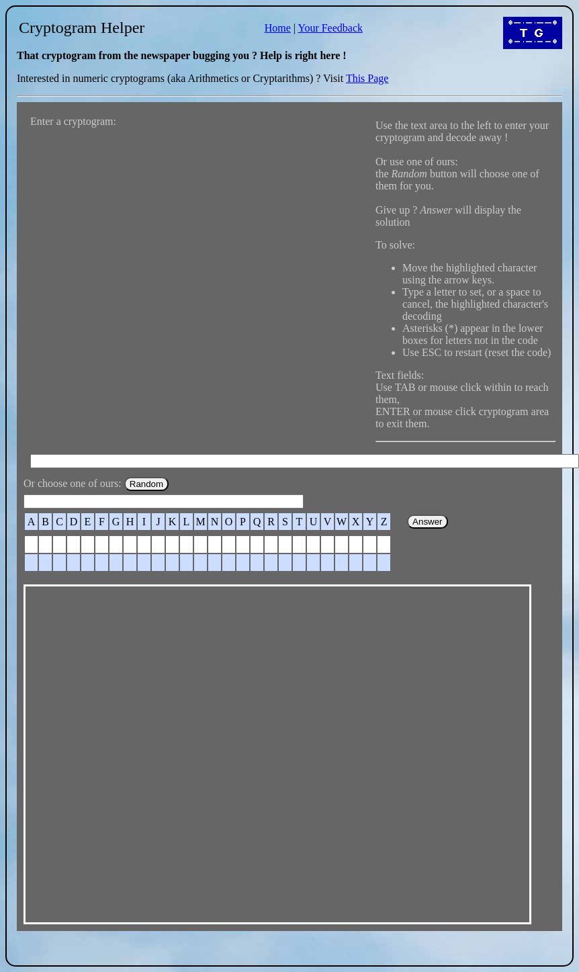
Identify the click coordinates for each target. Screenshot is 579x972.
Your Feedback (330, 28)
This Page (367, 78)
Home (278, 28)
